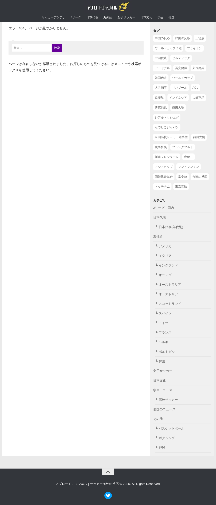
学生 (160, 17)
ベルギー (165, 342)
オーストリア (168, 294)
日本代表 (92, 17)
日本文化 (146, 17)
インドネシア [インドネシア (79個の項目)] (178, 97)
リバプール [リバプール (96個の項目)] (179, 87)
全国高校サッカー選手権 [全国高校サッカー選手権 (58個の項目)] (171, 137)
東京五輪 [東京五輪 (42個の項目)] (181, 186)
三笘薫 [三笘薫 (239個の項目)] (199, 38)
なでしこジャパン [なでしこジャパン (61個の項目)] (167, 127)
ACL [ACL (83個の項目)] (195, 87)
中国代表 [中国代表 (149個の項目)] (161, 58)
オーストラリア (170, 284)
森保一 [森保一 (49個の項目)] (188, 157)
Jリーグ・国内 (163, 208)
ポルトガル (167, 351)
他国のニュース (164, 409)
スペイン (165, 313)
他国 (171, 17)
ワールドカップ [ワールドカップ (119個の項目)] (182, 78)
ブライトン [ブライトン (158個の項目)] (194, 48)
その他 (158, 419)
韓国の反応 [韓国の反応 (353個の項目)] (182, 38)
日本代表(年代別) (171, 227)
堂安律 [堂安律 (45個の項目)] (182, 176)
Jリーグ (76, 17)
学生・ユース (162, 390)
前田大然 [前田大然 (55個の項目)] (199, 137)
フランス (165, 332)
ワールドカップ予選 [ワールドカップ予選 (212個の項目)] (168, 48)
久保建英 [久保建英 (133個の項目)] (198, 68)
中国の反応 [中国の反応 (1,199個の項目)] (162, 38)
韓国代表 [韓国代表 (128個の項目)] (161, 78)
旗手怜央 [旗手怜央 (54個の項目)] (161, 147)
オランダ (165, 275)
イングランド (168, 265)
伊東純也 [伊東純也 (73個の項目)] (161, 107)
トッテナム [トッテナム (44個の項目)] (162, 186)
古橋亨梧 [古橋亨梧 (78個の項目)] (198, 97)
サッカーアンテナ (54, 17)
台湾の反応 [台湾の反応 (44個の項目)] (199, 176)
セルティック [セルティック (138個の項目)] (181, 58)
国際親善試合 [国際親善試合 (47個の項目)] (164, 176)
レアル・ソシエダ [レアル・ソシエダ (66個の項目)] (167, 117)
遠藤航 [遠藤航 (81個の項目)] (159, 97)
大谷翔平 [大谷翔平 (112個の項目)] (161, 87)
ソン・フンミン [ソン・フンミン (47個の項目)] (188, 166)
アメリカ (165, 246)
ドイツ (163, 323)
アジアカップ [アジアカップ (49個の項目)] (164, 166)
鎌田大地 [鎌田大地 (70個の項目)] (178, 107)
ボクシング (167, 438)
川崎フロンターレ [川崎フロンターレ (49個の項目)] (167, 157)
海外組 (107, 17)
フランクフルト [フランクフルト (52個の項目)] (182, 147)
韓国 (162, 361)
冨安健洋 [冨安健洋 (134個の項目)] (181, 68)
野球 (162, 447)
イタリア (165, 256)
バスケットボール (171, 428)
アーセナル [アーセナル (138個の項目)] (162, 68)
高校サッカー (168, 399)
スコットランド (170, 303)
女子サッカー (126, 17)
